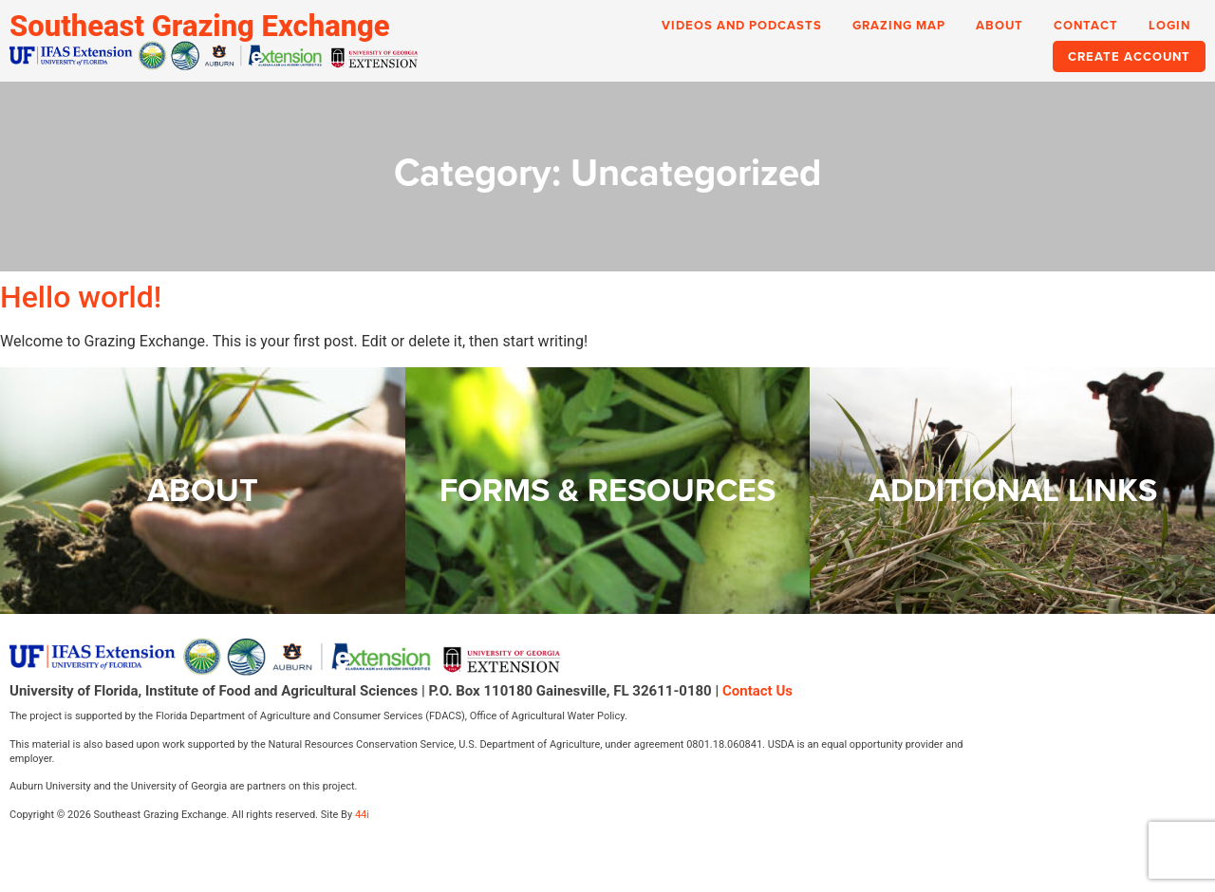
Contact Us (757, 690)
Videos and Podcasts (742, 25)
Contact (1086, 25)
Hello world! (80, 297)
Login (1169, 25)
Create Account (1129, 56)
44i (362, 814)
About (999, 25)
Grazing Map (898, 25)
